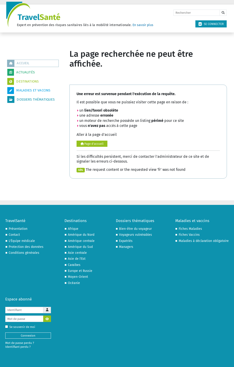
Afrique (73, 229)
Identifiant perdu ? (18, 346)
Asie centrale (77, 253)
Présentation (18, 229)
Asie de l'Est (76, 259)
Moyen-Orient (78, 277)
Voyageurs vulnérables (135, 235)
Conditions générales (24, 253)
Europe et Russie (80, 271)
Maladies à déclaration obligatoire (204, 241)
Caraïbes (74, 265)
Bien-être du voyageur (135, 229)
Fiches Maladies (190, 229)
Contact (14, 235)
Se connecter (211, 24)
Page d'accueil (92, 143)
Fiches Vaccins (189, 235)
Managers (126, 247)
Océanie (74, 283)
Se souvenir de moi (21, 327)
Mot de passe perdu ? (19, 343)
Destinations (23, 81)
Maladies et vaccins (28, 90)
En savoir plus (143, 25)
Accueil (18, 63)
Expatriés (126, 241)
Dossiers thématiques (31, 99)
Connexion (28, 335)
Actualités (21, 72)
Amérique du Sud (80, 247)
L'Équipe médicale (22, 241)
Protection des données (26, 247)
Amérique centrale (81, 241)
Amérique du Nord (81, 235)
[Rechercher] (196, 13)
